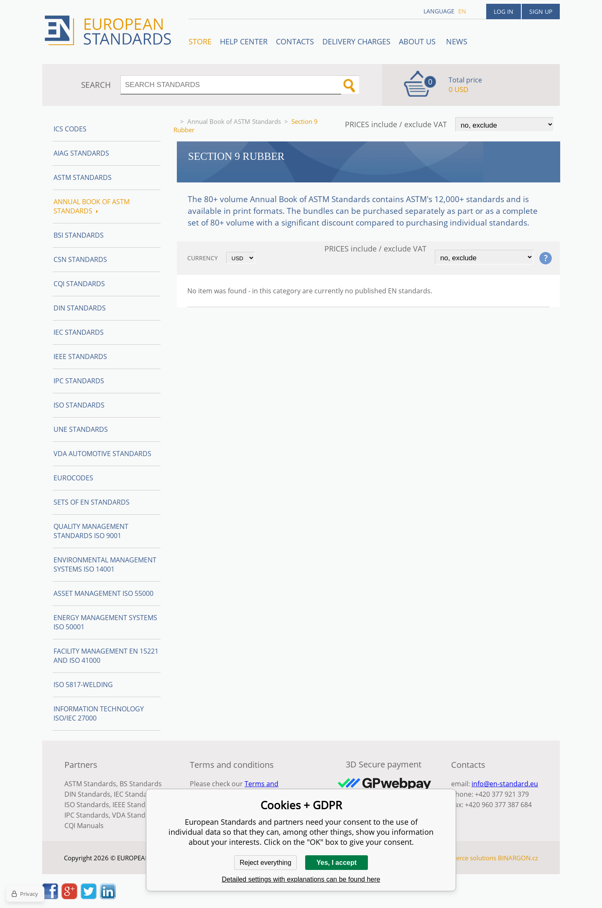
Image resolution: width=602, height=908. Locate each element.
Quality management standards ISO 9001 (91, 531)
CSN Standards (80, 259)
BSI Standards (79, 235)
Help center (244, 41)
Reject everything (265, 862)
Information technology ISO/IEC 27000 (99, 713)
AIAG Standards (81, 153)
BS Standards (141, 783)
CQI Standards (79, 283)
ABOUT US (418, 41)
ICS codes (70, 128)
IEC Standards (79, 332)
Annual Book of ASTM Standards (234, 121)
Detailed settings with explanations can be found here (301, 879)
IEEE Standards (80, 356)
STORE (200, 41)
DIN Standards (80, 308)
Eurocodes (73, 477)
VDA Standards (136, 815)
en (462, 11)
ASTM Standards (83, 177)
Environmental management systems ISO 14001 (105, 564)
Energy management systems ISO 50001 (105, 622)
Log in (503, 11)
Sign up (540, 11)
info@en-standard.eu (505, 783)
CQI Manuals (84, 825)
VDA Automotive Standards (102, 453)
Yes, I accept (336, 862)
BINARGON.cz (518, 858)
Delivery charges (356, 41)
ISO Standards (79, 405)
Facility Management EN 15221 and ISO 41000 (106, 655)
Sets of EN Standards (92, 502)
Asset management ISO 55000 (103, 593)
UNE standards (81, 429)
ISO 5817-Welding (83, 684)
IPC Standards (79, 380)
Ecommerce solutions (465, 858)
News (456, 41)
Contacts (295, 41)
